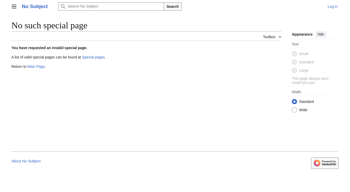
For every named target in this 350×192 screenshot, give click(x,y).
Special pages (93, 57)
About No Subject (26, 161)
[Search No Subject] (111, 6)
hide (321, 34)
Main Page (36, 66)
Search (173, 6)
